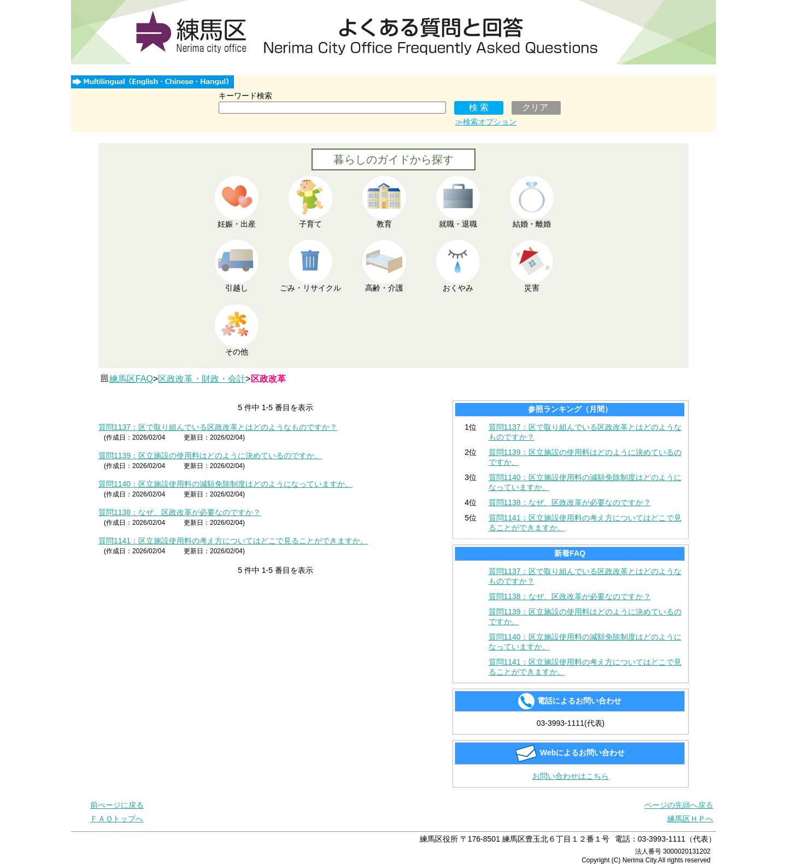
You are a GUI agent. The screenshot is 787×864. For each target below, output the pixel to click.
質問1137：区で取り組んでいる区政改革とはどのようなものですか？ (217, 427)
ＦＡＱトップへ (116, 818)
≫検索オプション (485, 121)
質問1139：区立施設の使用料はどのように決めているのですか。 (210, 455)
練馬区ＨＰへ (690, 818)
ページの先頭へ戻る (678, 805)
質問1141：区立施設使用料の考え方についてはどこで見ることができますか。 (233, 540)
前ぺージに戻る (117, 805)
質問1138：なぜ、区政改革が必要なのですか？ (179, 512)
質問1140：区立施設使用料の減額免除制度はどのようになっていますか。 (225, 484)
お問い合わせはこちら (570, 776)
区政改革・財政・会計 (201, 378)
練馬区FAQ (131, 378)
